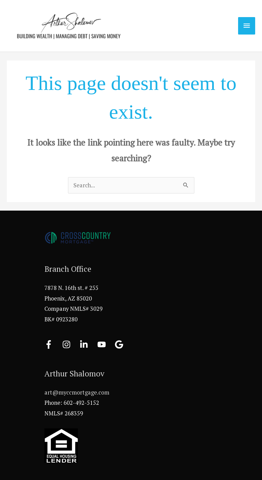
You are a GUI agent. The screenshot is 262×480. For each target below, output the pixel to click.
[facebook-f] (52, 344)
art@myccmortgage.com (76, 392)
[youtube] (105, 344)
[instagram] (70, 344)
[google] (120, 344)
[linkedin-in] (88, 344)
